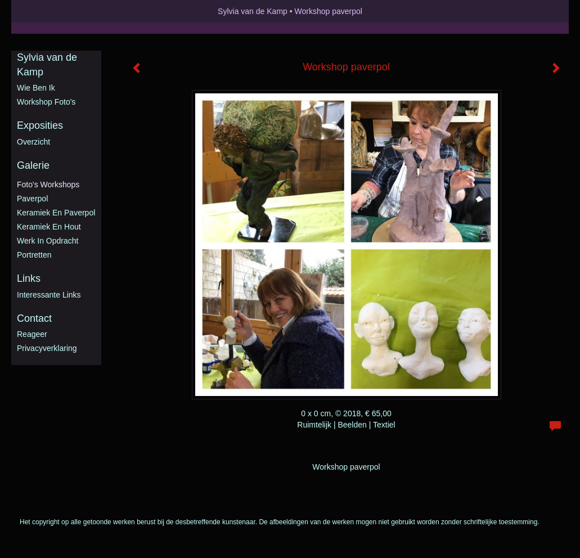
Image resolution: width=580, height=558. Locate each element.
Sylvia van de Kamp (252, 11)
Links (29, 278)
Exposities (40, 125)
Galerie (33, 165)
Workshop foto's (46, 101)
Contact (34, 318)
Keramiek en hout (49, 226)
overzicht (33, 141)
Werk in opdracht (47, 240)
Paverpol (32, 198)
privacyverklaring (47, 348)
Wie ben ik (36, 87)
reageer (32, 334)
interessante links (49, 294)
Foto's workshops (48, 184)
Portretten (34, 254)
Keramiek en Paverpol (56, 212)
